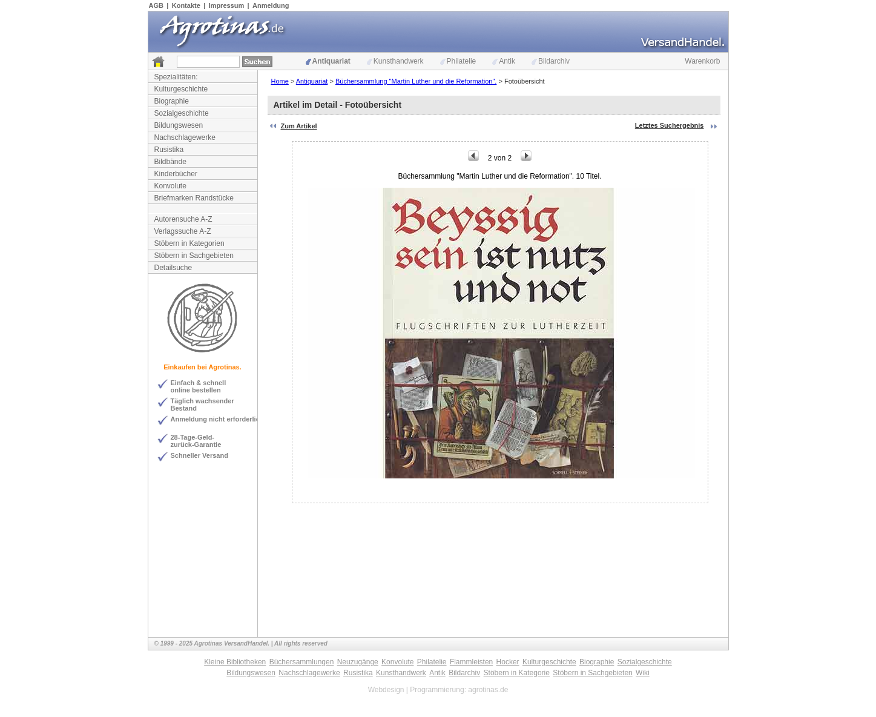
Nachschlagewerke (185, 137)
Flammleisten (471, 662)
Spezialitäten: (176, 77)
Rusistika (169, 149)
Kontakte (186, 5)
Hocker (507, 662)
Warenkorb (702, 61)
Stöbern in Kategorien (189, 243)
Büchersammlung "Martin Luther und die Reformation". (415, 81)
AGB (156, 5)
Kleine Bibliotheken (235, 662)
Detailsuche (173, 267)
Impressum (227, 5)
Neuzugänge (357, 662)
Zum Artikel (299, 126)
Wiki (643, 673)
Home (280, 81)
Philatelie (458, 61)
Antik (503, 61)
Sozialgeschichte (181, 113)
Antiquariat (328, 61)
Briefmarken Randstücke (194, 198)
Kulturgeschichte (181, 89)
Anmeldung (270, 5)
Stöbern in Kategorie (517, 673)
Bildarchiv (551, 61)
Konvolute (170, 186)
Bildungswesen (178, 125)
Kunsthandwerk (395, 61)
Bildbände (170, 161)
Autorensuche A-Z (183, 219)
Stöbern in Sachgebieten (194, 255)
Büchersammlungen (301, 662)
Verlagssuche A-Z (182, 231)
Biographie (171, 101)
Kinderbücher (175, 174)
